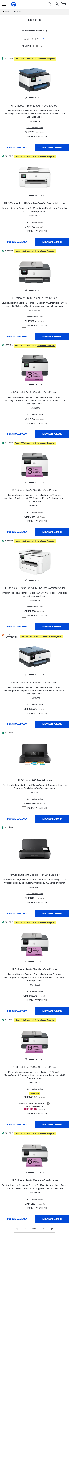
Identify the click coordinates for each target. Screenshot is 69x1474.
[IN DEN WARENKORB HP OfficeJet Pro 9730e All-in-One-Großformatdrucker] (52, 626)
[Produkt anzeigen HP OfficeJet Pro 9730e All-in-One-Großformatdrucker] (17, 626)
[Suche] (49, 4)
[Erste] (17, 1228)
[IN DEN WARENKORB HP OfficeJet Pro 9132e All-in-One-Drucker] (52, 532)
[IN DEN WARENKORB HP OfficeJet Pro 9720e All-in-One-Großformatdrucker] (52, 242)
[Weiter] (43, 1228)
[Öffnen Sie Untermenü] (4, 4)
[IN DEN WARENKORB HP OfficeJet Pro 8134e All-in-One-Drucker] (52, 1124)
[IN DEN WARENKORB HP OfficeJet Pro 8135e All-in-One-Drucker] (52, 724)
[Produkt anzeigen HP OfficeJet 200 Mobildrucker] (17, 819)
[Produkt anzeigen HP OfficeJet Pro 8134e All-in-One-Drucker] (17, 1124)
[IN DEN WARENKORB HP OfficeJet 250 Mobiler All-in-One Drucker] (52, 913)
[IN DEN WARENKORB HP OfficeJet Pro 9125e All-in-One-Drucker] (52, 147)
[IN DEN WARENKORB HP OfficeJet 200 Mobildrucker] (52, 819)
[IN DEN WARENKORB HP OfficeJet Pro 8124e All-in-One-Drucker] (52, 1219)
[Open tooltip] (48, 1103)
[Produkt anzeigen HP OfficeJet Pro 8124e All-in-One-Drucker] (17, 1219)
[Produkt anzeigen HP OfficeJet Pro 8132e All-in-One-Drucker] (17, 1011)
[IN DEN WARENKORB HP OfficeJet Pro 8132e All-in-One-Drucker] (52, 1011)
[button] (40, 59)
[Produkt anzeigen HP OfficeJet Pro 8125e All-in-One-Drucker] (17, 336)
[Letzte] (52, 1228)
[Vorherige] (25, 1228)
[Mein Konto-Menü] (57, 4)
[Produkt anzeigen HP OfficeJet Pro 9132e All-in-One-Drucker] (17, 532)
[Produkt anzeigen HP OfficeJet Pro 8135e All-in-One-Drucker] (17, 724)
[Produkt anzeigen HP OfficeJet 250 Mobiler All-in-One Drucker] (17, 913)
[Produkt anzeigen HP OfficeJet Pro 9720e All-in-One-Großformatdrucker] (17, 242)
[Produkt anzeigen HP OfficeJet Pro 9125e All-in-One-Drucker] (17, 147)
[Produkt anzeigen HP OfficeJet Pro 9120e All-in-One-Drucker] (17, 434)
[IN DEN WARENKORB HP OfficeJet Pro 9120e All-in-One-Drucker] (52, 434)
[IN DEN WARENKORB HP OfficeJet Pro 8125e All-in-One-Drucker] (52, 336)
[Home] (13, 4)
